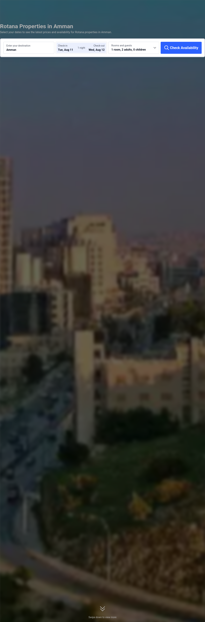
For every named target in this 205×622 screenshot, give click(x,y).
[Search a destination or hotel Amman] (28, 48)
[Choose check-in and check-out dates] (68, 48)
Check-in (63, 45)
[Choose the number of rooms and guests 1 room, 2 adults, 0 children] (134, 48)
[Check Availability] (181, 48)
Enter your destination (18, 45)
